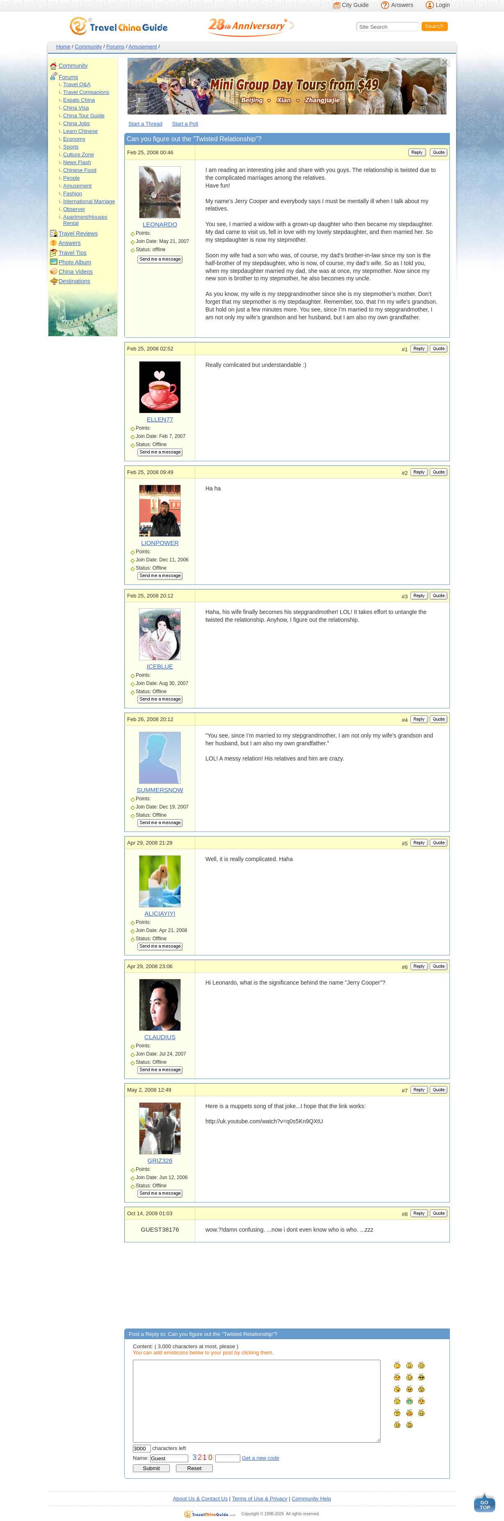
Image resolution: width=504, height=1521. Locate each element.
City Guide (355, 5)
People (71, 178)
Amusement (142, 47)
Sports (71, 147)
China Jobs (76, 123)
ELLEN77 (160, 419)
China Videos (76, 271)
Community (88, 47)
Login (443, 5)
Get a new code (260, 1458)
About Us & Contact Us (200, 1499)
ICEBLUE (160, 666)
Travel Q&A (77, 84)
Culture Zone (78, 154)
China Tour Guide (84, 115)
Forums (115, 47)
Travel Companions (86, 92)
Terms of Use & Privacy (259, 1499)
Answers (402, 5)
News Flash (77, 162)
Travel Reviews (78, 233)
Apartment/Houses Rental (85, 220)
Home (63, 47)
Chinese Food (79, 170)
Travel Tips (73, 253)
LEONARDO (160, 224)
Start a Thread (145, 124)
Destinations (74, 281)
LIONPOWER (160, 542)
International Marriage (89, 201)
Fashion (72, 193)
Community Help (311, 1499)
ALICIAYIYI (160, 913)
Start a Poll (185, 124)
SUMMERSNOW (160, 789)
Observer (74, 209)
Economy (74, 139)
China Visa (76, 108)
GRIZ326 (160, 1160)
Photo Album (75, 262)
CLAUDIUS (160, 1036)
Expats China (79, 100)
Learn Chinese (80, 131)
